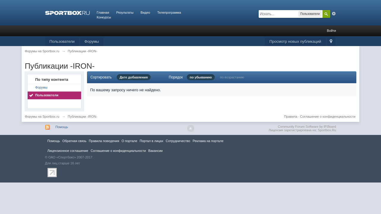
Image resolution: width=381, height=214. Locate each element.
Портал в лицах (151, 141)
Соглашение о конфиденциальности (327, 116)
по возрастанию (232, 77)
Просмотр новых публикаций (295, 41)
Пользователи (62, 41)
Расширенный (333, 13)
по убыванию (201, 77)
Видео (145, 12)
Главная (103, 12)
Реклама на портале (208, 141)
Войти (331, 30)
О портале (129, 141)
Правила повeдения (104, 141)
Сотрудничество (178, 141)
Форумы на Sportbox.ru (42, 116)
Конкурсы (104, 17)
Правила (290, 116)
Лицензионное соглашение (68, 150)
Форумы (91, 41)
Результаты (124, 12)
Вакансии (155, 150)
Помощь (62, 127)
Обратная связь (74, 141)
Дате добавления (134, 77)
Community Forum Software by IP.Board (307, 126)
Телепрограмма (169, 12)
